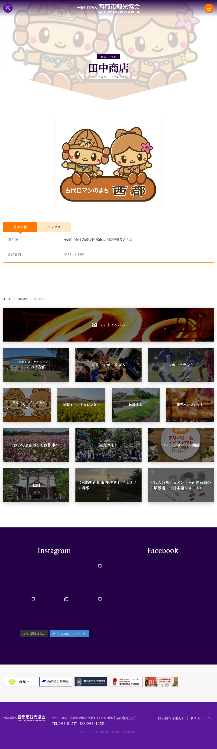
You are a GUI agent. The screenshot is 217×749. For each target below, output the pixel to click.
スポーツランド (181, 364)
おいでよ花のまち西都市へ (36, 445)
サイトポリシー (202, 718)
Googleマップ (125, 718)
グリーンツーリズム (108, 364)
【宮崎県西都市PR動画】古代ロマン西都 (107, 484)
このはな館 (36, 364)
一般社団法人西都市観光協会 (108, 8)
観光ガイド (108, 445)
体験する (135, 404)
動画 (36, 485)
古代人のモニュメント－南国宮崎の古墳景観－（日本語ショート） (180, 484)
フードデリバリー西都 (181, 445)
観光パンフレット (189, 404)
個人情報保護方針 (171, 718)
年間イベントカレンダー (81, 404)
